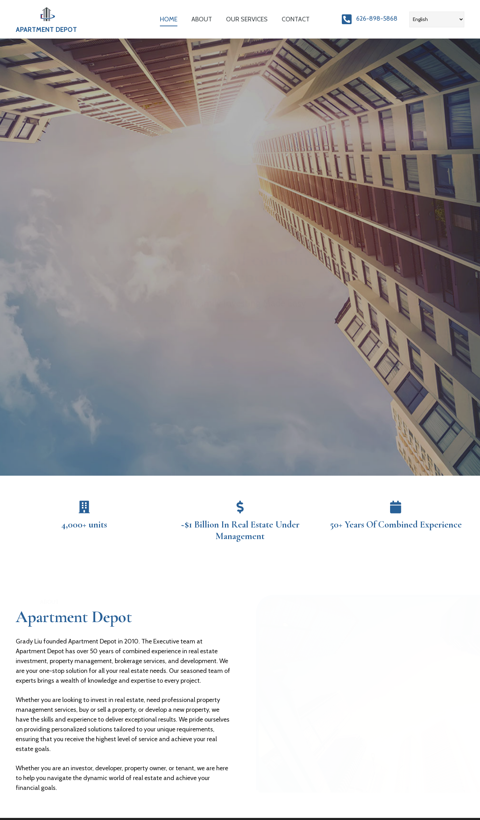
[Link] (46, 14)
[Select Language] (436, 19)
